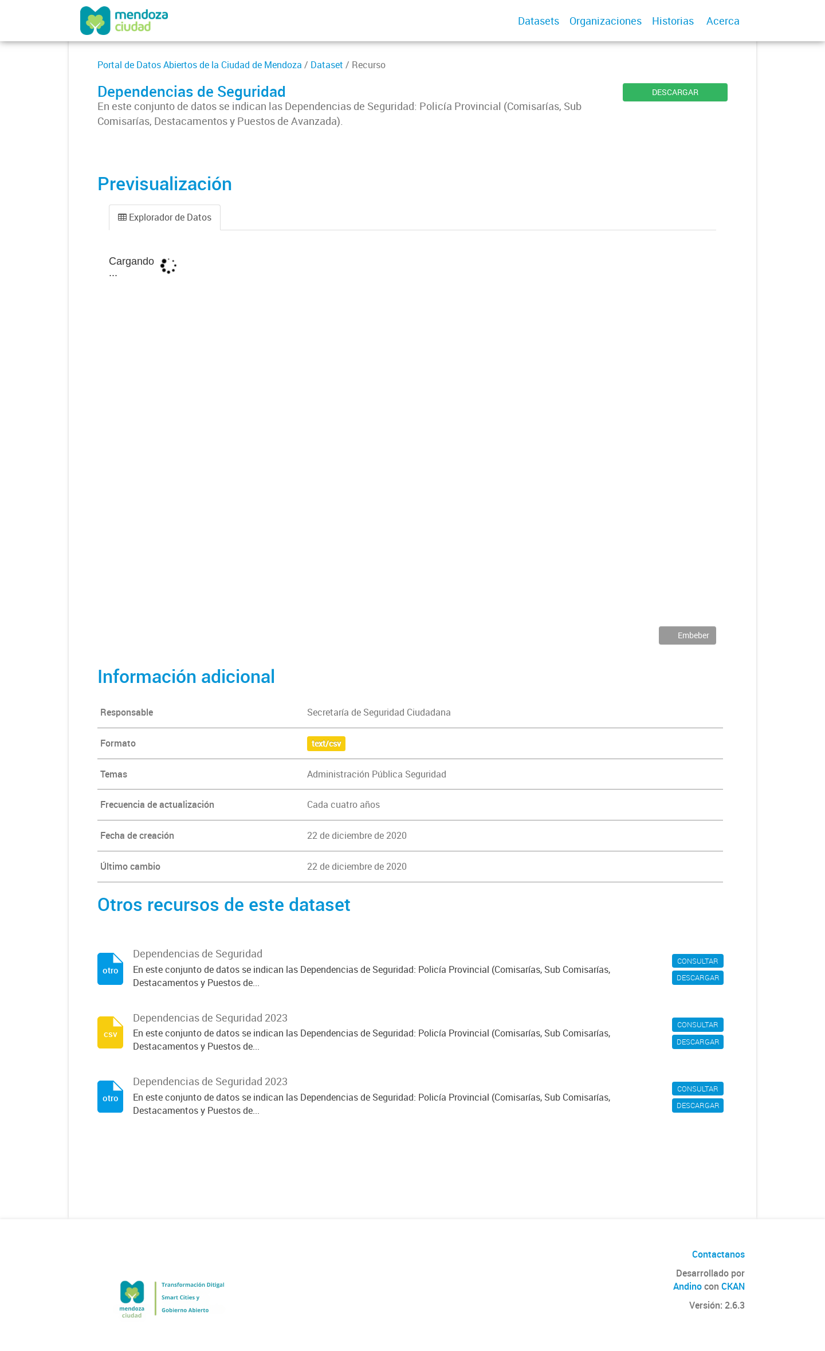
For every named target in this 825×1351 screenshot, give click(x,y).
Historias (673, 21)
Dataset (327, 64)
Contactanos (718, 1254)
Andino (687, 1286)
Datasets (538, 21)
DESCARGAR (675, 92)
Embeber (692, 635)
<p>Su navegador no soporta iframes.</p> (412, 436)
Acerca (723, 21)
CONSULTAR (697, 961)
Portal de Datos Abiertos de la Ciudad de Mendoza (199, 64)
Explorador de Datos (164, 217)
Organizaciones (605, 21)
